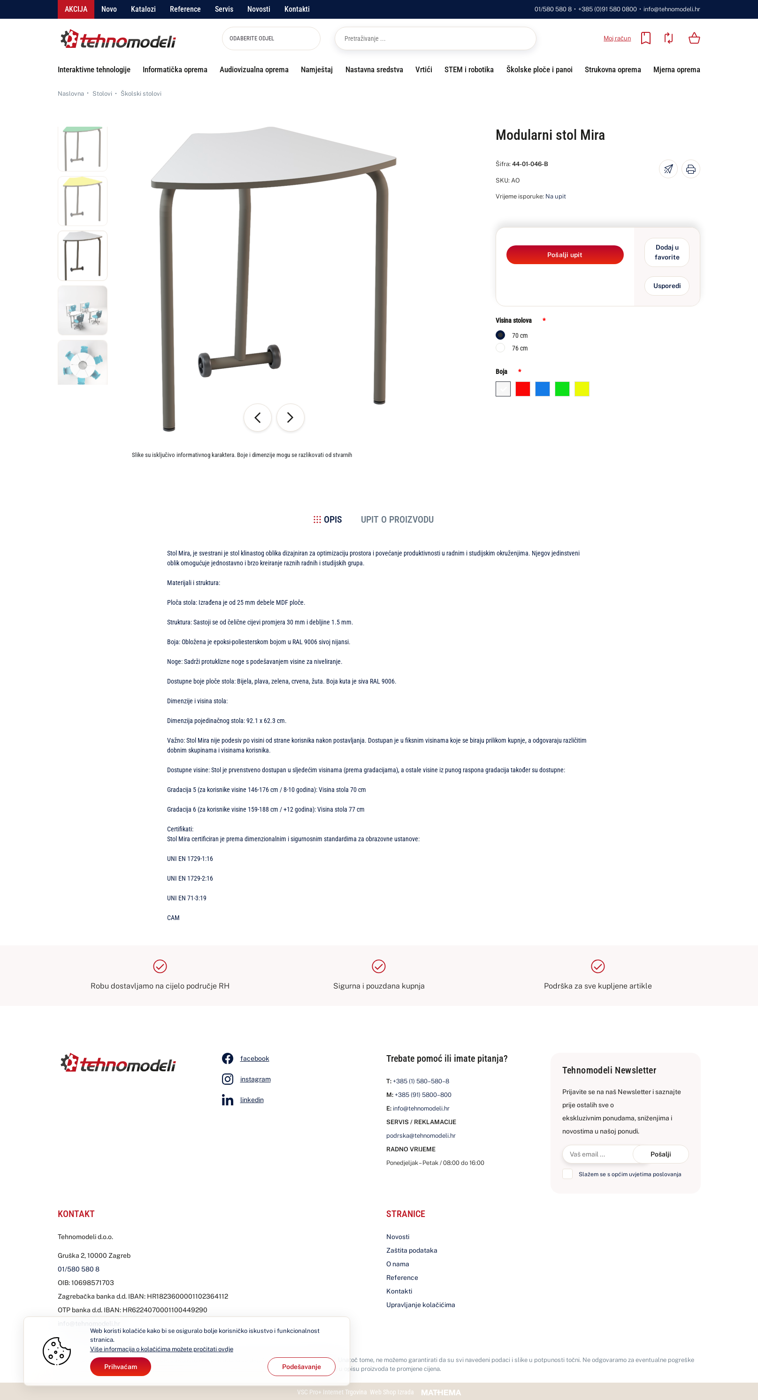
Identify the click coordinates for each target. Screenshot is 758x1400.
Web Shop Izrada (392, 1392)
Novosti (258, 9)
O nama (397, 1264)
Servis (224, 9)
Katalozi (143, 9)
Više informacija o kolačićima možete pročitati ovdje (161, 1349)
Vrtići (423, 69)
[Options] (302, 1366)
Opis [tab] (333, 519)
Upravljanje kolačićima (420, 1305)
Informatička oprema (175, 69)
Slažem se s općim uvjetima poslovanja (630, 1174)
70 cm (520, 335)
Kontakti (297, 9)
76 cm (520, 348)
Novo (109, 9)
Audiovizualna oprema (254, 69)
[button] (82, 151)
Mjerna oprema (676, 69)
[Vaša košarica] (694, 38)
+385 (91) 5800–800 (423, 1094)
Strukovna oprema (613, 69)
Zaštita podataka (411, 1250)
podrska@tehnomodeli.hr (421, 1135)
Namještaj (317, 69)
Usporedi (667, 285)
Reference (185, 9)
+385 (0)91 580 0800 (607, 9)
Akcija (76, 9)
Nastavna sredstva (374, 69)
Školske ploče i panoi (539, 69)
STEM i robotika (469, 69)
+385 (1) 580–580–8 (421, 1081)
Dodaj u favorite (667, 252)
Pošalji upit (565, 255)
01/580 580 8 (553, 9)
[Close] (120, 1366)
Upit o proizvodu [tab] (397, 519)
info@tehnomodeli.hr (671, 9)
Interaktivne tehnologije (94, 69)
